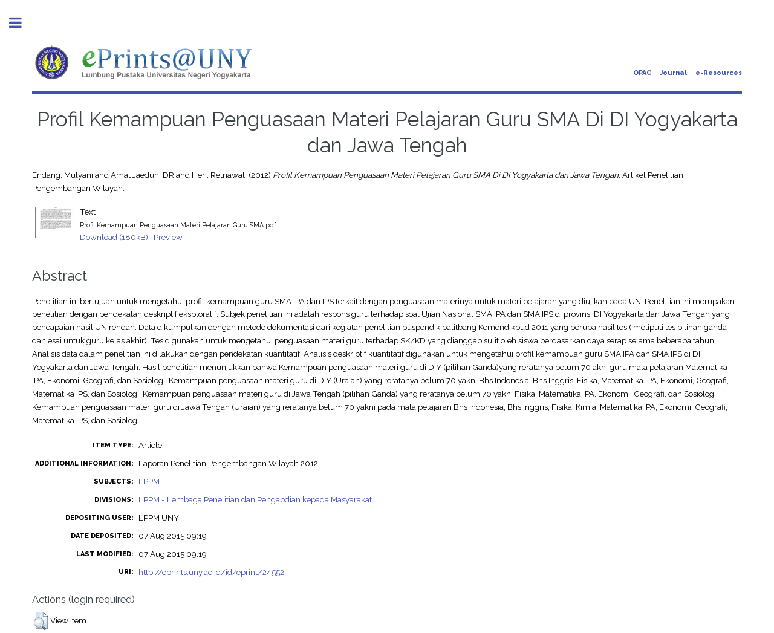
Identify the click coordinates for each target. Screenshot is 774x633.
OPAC (642, 73)
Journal (673, 73)
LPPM (149, 481)
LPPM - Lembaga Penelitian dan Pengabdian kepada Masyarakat (255, 499)
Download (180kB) (114, 237)
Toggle (22, 22)
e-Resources (718, 73)
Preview (168, 237)
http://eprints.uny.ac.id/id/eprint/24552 (211, 572)
